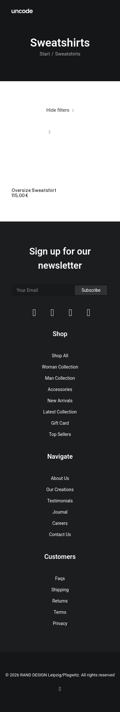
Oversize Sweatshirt (34, 193)
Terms (60, 612)
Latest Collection (60, 411)
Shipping (59, 589)
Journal (60, 512)
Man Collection (60, 378)
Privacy (60, 623)
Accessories (60, 389)
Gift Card (60, 423)
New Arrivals (59, 400)
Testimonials (60, 500)
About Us (60, 478)
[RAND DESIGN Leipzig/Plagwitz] (22, 11)
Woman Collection (60, 366)
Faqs (60, 578)
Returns (60, 600)
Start (45, 54)
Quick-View (49, 132)
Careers (60, 523)
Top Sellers (60, 434)
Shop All (60, 355)
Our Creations (60, 489)
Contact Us (60, 534)
